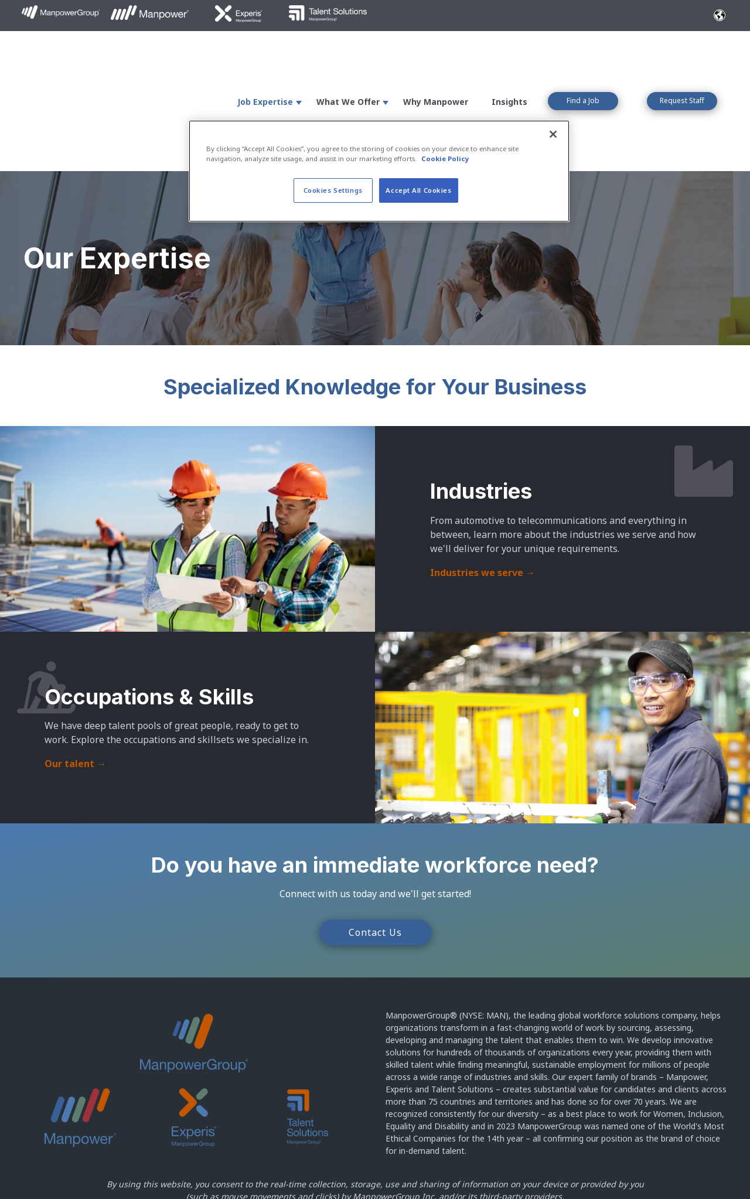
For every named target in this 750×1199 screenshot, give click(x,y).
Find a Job (583, 52)
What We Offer (348, 53)
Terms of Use (234, 1162)
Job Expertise (265, 53)
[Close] (553, 134)
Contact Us (375, 835)
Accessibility (308, 1162)
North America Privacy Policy (153, 1176)
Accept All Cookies (418, 190)
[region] (379, 171)
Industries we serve (482, 475)
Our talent (75, 667)
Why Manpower (435, 53)
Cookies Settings (333, 190)
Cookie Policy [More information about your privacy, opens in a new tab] (445, 158)
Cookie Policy (48, 1176)
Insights (509, 53)
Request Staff (682, 52)
